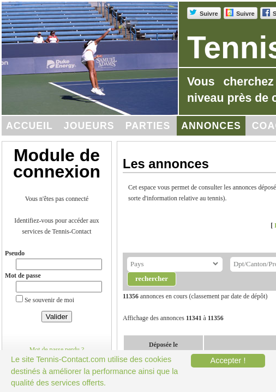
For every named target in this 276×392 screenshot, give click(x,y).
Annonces (211, 125)
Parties (148, 125)
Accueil (29, 125)
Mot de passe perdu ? (57, 349)
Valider (57, 317)
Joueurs (89, 125)
